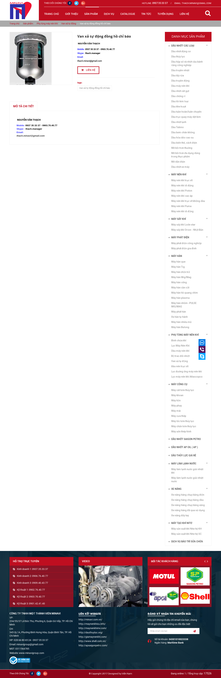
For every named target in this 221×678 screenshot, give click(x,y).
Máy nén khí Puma (181, 206)
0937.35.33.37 (40, 569)
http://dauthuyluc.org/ (91, 632)
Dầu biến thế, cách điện (184, 142)
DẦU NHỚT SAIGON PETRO (186, 439)
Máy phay (176, 405)
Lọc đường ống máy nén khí (186, 371)
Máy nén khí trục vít (182, 180)
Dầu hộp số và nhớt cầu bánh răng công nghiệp (187, 63)
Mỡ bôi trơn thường (181, 148)
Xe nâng (176, 489)
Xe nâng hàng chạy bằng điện (187, 494)
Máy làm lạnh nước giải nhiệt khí (187, 471)
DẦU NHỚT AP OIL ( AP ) (184, 447)
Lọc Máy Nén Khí (180, 345)
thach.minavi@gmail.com (89, 61)
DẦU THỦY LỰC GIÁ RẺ (183, 455)
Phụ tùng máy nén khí (47, 23)
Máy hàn (176, 256)
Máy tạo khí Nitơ (181, 523)
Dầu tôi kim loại (180, 101)
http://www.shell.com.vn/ (92, 641)
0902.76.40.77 (37, 589)
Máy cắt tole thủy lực (182, 390)
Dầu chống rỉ (178, 96)
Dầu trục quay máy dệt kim (186, 116)
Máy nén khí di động (182, 211)
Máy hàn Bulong (180, 327)
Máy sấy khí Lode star (183, 224)
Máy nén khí (178, 174)
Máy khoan (177, 395)
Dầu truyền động (180, 80)
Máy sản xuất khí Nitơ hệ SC (186, 534)
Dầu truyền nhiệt (180, 70)
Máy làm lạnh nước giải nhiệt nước (187, 479)
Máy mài (176, 410)
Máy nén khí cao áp (182, 195)
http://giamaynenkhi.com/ (93, 636)
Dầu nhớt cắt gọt (180, 91)
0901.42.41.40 (37, 603)
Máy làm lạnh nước (183, 463)
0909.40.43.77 (40, 582)
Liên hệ (88, 70)
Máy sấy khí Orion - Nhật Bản (187, 229)
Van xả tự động (68, 23)
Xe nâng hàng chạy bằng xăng (188, 505)
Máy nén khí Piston (181, 190)
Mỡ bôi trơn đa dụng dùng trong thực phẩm (185, 155)
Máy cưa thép (178, 416)
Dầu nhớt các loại (182, 45)
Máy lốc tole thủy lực (182, 421)
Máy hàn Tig (178, 266)
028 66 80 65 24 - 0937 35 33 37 (31, 640)
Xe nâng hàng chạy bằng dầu (187, 500)
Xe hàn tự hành (179, 316)
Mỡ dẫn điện (178, 161)
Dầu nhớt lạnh (178, 122)
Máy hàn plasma (180, 298)
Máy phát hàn (178, 311)
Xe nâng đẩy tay (180, 515)
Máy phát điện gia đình (183, 248)
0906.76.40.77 (40, 576)
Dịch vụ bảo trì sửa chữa (187, 541)
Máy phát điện (180, 237)
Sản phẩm (28, 23)
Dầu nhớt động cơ (181, 51)
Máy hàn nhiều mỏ (181, 322)
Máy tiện (176, 400)
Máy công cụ (179, 384)
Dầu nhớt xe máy (180, 166)
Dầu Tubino (177, 127)
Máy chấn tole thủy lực (183, 426)
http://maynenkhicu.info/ (92, 623)
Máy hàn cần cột (180, 287)
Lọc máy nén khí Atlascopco (187, 376)
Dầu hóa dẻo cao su (182, 137)
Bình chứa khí (178, 340)
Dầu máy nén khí (180, 85)
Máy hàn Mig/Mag (181, 277)
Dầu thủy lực (178, 56)
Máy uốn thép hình (181, 431)
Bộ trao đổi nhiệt (180, 356)
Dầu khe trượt (178, 106)
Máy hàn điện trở (180, 272)
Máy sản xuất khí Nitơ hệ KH (186, 528)
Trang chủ (51, 14)
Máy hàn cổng (179, 282)
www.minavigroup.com (31, 653)
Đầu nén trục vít (179, 366)
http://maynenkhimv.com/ (93, 628)
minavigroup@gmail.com (29, 644)
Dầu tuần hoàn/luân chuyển (186, 111)
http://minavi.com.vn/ (90, 619)
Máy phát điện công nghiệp (186, 243)
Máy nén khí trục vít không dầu (188, 201)
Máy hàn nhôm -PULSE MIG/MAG (183, 305)
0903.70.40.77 (37, 596)
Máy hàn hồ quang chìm (184, 292)
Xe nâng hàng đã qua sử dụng (188, 510)
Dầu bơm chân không (183, 132)
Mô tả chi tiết (23, 106)
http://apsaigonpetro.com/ (93, 645)
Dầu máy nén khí (180, 350)
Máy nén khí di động (182, 185)
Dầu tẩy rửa (177, 75)
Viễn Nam (127, 673)
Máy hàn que (178, 261)
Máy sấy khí (178, 219)
